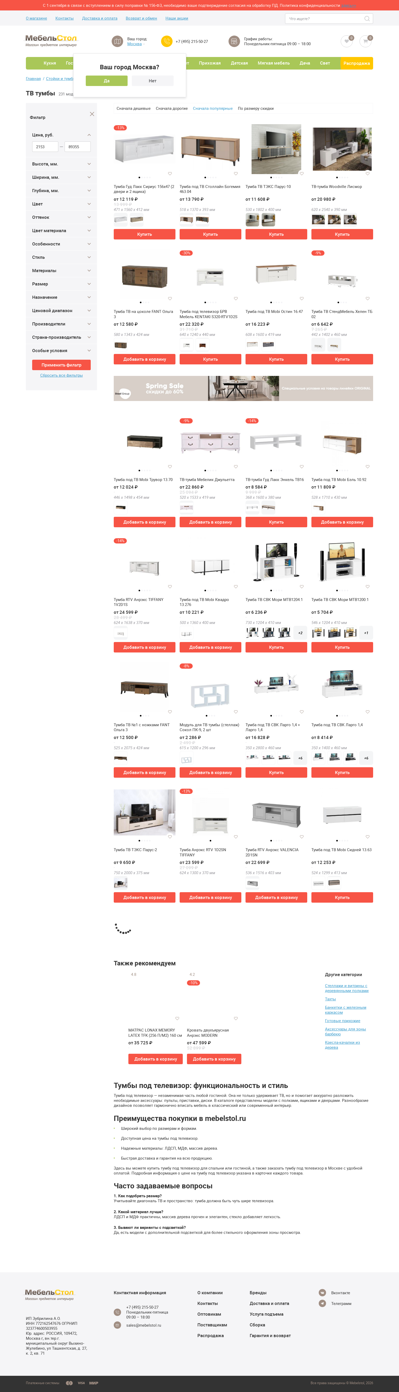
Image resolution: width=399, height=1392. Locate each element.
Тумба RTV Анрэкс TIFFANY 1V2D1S (138, 602)
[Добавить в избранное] (170, 173)
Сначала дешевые (134, 108)
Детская (239, 63)
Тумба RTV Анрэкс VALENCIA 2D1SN (272, 852)
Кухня (50, 63)
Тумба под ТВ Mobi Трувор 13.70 (143, 479)
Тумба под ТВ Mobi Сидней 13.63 (341, 849)
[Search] (367, 18)
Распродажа (357, 63)
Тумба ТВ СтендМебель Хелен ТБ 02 (341, 314)
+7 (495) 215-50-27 (192, 41)
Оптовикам (209, 1314)
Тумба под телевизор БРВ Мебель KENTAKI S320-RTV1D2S (208, 314)
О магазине (36, 18)
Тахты (330, 998)
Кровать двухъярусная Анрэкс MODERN (208, 1033)
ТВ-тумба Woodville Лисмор (336, 186)
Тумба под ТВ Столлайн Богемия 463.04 (210, 189)
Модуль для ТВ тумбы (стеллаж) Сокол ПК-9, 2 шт (209, 727)
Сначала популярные (213, 108)
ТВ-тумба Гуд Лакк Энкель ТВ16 (275, 479)
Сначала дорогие (172, 108)
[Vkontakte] (334, 1292)
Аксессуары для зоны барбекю (345, 1031)
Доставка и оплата (99, 18)
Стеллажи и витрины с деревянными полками (347, 988)
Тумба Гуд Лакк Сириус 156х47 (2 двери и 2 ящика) (144, 189)
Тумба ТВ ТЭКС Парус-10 (268, 186)
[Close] (92, 114)
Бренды (258, 1293)
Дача (305, 63)
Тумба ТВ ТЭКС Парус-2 (135, 849)
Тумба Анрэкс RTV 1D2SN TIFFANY (203, 852)
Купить (144, 234)
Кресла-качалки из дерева (342, 1045)
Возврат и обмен (141, 18)
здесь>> (348, 5)
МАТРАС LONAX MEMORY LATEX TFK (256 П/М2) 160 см (155, 1033)
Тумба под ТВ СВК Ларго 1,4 (337, 724)
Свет (325, 63)
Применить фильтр (62, 365)
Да (107, 81)
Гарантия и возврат (270, 1335)
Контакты (64, 18)
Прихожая (210, 63)
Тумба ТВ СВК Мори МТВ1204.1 (274, 599)
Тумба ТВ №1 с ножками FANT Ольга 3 (142, 727)
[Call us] (167, 41)
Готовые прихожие (342, 1020)
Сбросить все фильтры (61, 375)
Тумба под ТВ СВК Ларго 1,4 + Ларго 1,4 (273, 727)
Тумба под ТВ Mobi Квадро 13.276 (204, 602)
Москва (136, 43)
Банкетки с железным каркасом (345, 1010)
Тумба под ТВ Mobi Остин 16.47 (274, 311)
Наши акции (177, 18)
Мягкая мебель (274, 63)
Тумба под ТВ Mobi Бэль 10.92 (338, 479)
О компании (210, 1293)
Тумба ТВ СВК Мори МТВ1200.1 (340, 599)
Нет (152, 81)
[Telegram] (335, 1303)
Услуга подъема (266, 1314)
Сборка (257, 1325)
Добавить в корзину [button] (144, 359)
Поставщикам (212, 1325)
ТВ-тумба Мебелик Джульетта (207, 479)
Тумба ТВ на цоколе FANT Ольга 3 (143, 314)
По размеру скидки (256, 108)
